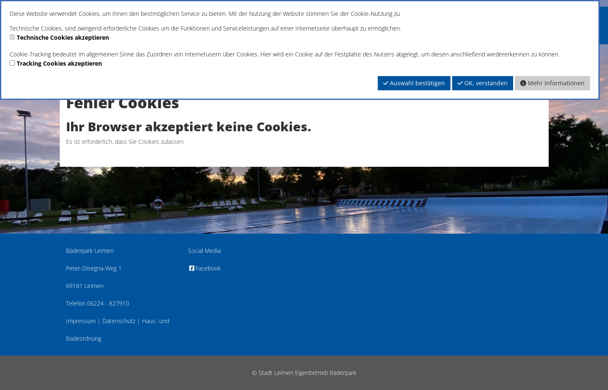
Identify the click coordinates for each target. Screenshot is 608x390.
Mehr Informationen (552, 83)
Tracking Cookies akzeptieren (59, 63)
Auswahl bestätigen (414, 83)
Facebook (204, 268)
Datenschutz (118, 321)
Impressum (81, 321)
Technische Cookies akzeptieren (63, 37)
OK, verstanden (483, 83)
